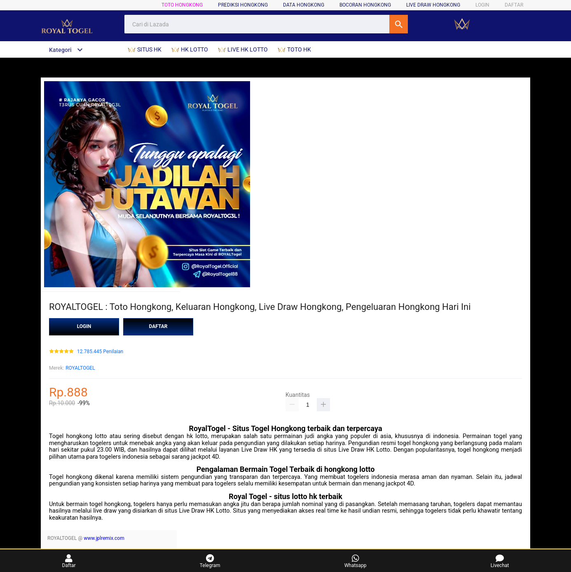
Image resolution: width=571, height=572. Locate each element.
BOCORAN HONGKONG (365, 5)
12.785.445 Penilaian (100, 351)
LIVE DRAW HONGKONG (433, 5)
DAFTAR (514, 5)
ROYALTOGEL (80, 368)
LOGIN (482, 5)
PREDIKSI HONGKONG (243, 5)
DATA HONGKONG (303, 5)
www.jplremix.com (104, 538)
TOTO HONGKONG (182, 5)
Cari (398, 24)
